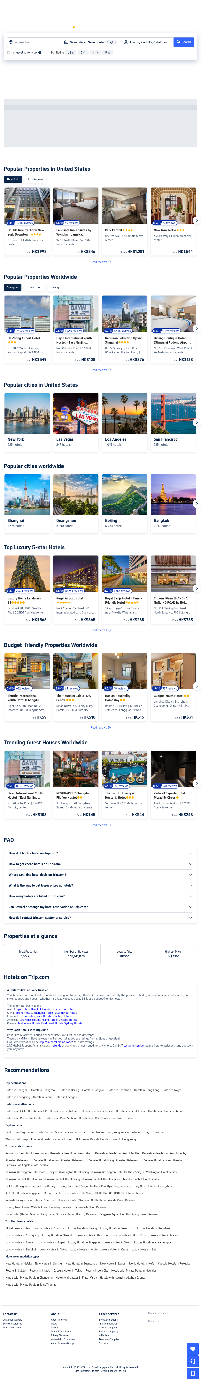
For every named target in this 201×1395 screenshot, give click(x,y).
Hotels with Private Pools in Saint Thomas (30, 1284)
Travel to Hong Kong (123, 1139)
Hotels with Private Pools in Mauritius (133, 1270)
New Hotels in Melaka (18, 1263)
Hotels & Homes (48, 6)
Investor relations (108, 1319)
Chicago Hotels (68, 1019)
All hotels (104, 1335)
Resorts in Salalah (16, 1270)
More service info (12, 1327)
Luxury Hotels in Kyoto (84, 1249)
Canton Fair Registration (19, 1132)
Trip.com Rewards (108, 1323)
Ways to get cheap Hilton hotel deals (27, 1139)
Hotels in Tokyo (171, 1090)
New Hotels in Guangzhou (81, 1263)
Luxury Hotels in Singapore (84, 1242)
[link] (124, 6)
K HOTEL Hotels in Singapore (23, 1193)
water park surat (62, 1139)
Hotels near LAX (15, 1111)
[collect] (193, 1349)
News (54, 1323)
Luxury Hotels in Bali (143, 1249)
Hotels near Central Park (64, 1111)
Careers (55, 1327)
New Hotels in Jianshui (48, 1263)
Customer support (12, 1319)
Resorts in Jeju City (97, 1270)
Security (103, 1343)
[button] (83, 7)
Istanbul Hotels (61, 1016)
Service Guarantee (12, 1323)
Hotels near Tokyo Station (118, 1118)
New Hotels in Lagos (112, 1263)
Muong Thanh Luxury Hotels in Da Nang (68, 1193)
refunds (56, 1045)
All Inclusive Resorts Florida (91, 1139)
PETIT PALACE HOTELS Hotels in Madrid (119, 1193)
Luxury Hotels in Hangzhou (93, 1235)
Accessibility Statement (63, 1339)
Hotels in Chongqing (17, 1097)
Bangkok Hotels (40, 1009)
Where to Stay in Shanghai (148, 1132)
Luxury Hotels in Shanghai (49, 1228)
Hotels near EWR (89, 1118)
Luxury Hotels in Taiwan (19, 1242)
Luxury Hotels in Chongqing (22, 1235)
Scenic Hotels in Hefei (141, 1263)
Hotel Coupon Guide (49, 1132)
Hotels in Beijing (69, 1090)
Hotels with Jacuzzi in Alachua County (122, 1277)
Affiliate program (108, 1327)
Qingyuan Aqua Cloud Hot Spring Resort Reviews (128, 1214)
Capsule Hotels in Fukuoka (174, 1263)
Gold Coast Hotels (52, 1023)
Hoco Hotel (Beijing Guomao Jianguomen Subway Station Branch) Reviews (50, 1214)
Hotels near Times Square (97, 1111)
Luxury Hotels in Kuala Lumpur (152, 1242)
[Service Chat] (193, 1361)
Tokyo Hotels (21, 1009)
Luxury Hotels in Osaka (114, 1249)
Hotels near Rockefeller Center (23, 1118)
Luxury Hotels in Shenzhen (153, 1228)
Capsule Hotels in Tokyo (68, 1270)
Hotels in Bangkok (93, 1090)
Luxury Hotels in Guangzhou (117, 1228)
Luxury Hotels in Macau (164, 1235)
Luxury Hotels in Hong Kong (129, 1235)
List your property (108, 1331)
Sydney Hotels (73, 1023)
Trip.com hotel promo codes (56, 1042)
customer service (134, 1045)
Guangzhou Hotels (66, 1012)
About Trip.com (59, 1319)
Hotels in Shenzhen (119, 1090)
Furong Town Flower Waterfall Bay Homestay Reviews (38, 1207)
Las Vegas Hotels (29, 1019)
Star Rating (57, 52)
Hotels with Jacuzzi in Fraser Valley (76, 1277)
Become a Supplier (109, 1339)
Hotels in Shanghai (16, 1090)
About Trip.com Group (62, 1343)
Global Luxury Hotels (17, 1228)
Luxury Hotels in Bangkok (20, 1249)
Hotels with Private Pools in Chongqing (29, 1277)
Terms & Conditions (61, 1331)
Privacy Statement (60, 1335)
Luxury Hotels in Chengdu (57, 1235)
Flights (69, 6)
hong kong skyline (118, 1132)
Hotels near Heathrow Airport (165, 1111)
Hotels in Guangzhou (43, 1090)
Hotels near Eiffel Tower (130, 1111)
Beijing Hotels (23, 1012)
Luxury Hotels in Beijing (82, 1228)
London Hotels (26, 1016)
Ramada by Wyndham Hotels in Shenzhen (30, 1200)
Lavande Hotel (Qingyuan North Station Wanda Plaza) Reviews (97, 1200)
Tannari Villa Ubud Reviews (90, 1207)
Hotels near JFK (37, 1111)
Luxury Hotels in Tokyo (53, 1249)
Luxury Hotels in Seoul (117, 1242)
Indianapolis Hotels (63, 1009)
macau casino (73, 1132)
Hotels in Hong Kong (146, 1090)
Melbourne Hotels (29, 1023)
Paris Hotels (44, 1016)
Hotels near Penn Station (60, 1118)
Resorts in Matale (40, 1270)
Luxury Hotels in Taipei (51, 1242)
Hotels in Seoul (42, 1097)
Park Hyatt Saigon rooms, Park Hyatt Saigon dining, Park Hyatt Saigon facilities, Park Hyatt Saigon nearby (68, 1186)
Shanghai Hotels (43, 1012)
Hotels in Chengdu (66, 1097)
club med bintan (94, 1132)
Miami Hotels (49, 1019)
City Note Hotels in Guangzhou (153, 1186)
